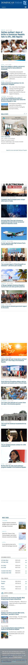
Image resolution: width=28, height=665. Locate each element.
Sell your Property (23, 150)
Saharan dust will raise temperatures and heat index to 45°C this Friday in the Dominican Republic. (14, 361)
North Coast (5, 197)
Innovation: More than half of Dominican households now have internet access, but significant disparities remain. (12, 222)
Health (3, 30)
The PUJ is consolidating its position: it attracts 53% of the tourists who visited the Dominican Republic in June (13, 100)
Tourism (3, 96)
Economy (4, 400)
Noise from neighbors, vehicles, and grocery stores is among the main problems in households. (13, 68)
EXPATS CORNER (8, 593)
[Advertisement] (14, 16)
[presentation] (24, 113)
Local (2, 64)
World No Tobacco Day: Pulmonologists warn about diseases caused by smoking (9, 535)
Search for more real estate (12, 150)
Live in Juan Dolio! (5, 136)
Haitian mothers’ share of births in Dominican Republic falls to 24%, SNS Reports (13, 34)
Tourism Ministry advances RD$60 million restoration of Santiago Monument (9, 524)
